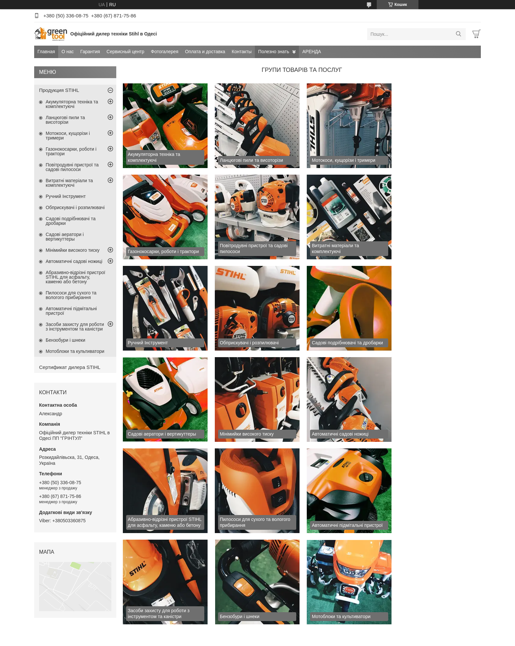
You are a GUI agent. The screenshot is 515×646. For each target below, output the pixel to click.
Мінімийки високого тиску (73, 250)
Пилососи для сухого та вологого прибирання (71, 295)
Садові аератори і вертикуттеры (65, 237)
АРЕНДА (311, 51)
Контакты (242, 51)
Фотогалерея (164, 51)
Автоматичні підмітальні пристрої (71, 311)
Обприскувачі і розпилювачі (75, 207)
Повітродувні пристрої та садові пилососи (72, 167)
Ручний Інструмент (66, 196)
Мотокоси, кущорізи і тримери (68, 135)
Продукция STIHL (59, 90)
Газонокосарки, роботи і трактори (71, 151)
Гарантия (90, 51)
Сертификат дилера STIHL (70, 367)
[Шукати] (458, 34)
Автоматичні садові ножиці (74, 261)
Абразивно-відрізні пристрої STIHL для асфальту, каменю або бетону (75, 277)
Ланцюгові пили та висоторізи (65, 120)
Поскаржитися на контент (282, 639)
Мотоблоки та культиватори (75, 351)
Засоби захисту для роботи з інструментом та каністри (75, 327)
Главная (46, 51)
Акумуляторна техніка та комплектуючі (72, 104)
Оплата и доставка (205, 51)
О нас (67, 51)
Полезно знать (273, 51)
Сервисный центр (125, 51)
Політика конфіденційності (333, 639)
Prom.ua (288, 634)
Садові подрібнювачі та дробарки (71, 221)
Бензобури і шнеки (65, 340)
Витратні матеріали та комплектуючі (69, 183)
